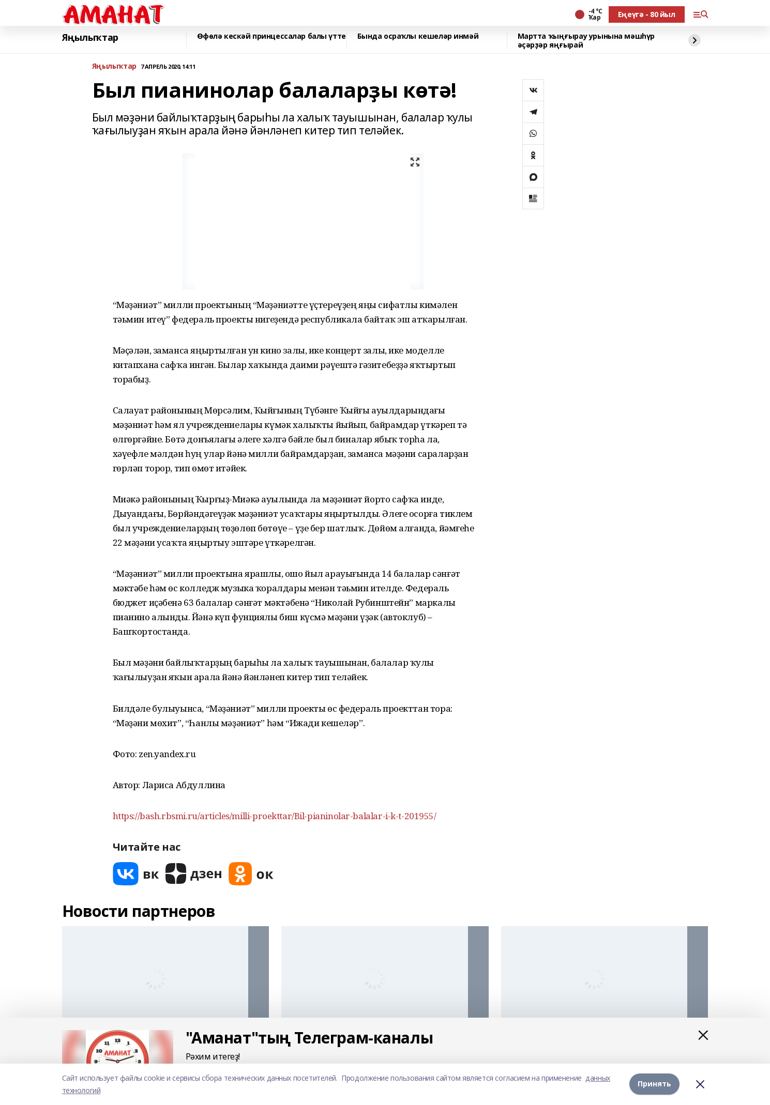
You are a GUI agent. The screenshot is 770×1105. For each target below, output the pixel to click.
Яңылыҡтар (90, 37)
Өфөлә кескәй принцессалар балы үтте (271, 36)
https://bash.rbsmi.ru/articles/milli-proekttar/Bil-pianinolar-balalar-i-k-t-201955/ (274, 816)
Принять (654, 1084)
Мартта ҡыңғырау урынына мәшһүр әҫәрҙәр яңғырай (586, 40)
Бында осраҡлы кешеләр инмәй (418, 36)
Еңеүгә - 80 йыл (646, 14)
